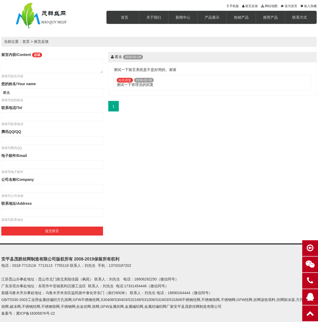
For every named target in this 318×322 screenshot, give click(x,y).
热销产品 (241, 17)
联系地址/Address (16, 203)
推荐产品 (270, 17)
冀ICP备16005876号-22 (35, 313)
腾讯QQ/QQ (11, 132)
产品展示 (212, 17)
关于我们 (153, 17)
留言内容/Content (21, 55)
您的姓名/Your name (18, 84)
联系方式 (299, 17)
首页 (124, 17)
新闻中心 (183, 17)
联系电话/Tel (11, 108)
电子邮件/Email (14, 156)
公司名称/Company (17, 179)
